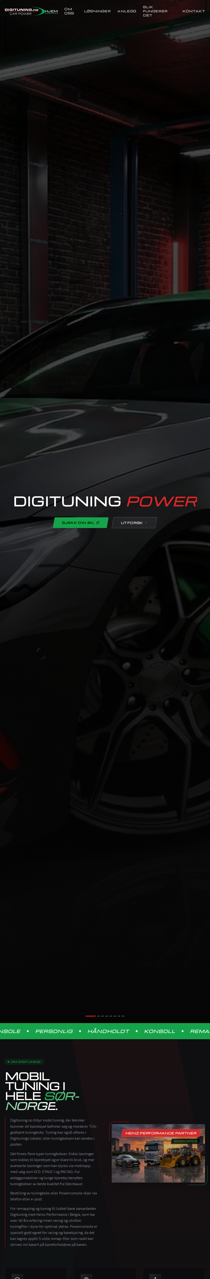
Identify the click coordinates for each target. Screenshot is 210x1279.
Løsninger (97, 11)
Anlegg (126, 11)
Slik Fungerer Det (155, 11)
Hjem (51, 11)
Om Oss (69, 11)
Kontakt (194, 11)
